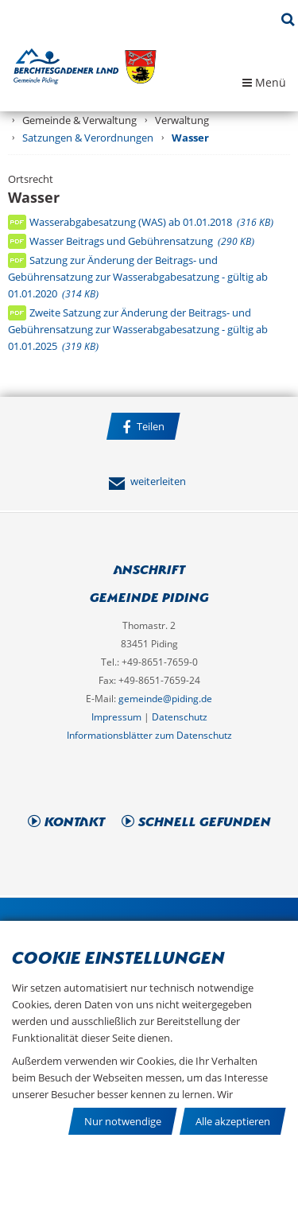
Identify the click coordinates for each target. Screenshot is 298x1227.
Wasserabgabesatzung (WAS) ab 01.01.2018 (151, 222)
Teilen (143, 426)
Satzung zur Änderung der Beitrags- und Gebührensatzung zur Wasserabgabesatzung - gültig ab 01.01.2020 (138, 277)
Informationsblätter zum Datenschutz (149, 735)
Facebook (148, 459)
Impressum (116, 717)
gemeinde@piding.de (165, 698)
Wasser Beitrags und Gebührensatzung (141, 241)
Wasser (190, 137)
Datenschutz (179, 717)
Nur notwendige (122, 1121)
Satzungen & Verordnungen (87, 137)
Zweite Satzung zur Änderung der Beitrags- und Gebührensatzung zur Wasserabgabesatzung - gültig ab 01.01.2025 (138, 329)
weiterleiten (147, 481)
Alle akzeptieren (232, 1121)
